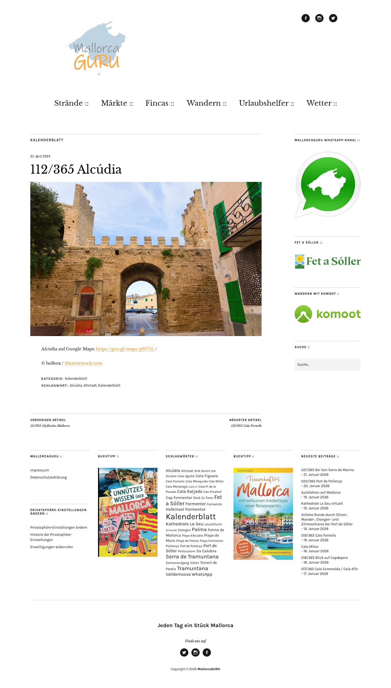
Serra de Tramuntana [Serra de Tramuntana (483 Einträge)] (192, 556)
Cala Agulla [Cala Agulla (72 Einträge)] (186, 476)
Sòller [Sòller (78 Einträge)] (194, 563)
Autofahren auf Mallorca (321, 492)
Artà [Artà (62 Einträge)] (197, 471)
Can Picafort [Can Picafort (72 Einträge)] (212, 492)
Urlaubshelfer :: (266, 103)
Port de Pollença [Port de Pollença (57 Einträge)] (191, 546)
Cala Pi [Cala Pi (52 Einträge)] (193, 486)
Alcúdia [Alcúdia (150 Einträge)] (173, 470)
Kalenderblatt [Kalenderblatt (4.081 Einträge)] (191, 516)
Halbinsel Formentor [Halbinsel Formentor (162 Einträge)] (185, 509)
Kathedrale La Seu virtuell (322, 503)
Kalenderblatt (47, 140)
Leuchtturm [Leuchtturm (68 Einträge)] (213, 524)
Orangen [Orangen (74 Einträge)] (184, 530)
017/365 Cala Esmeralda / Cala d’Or (329, 569)
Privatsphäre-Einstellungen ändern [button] (58, 527)
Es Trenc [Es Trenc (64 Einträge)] (207, 498)
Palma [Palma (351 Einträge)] (199, 529)
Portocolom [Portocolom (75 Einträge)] (187, 551)
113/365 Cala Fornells (245, 423)
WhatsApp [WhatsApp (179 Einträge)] (202, 574)
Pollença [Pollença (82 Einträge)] (172, 546)
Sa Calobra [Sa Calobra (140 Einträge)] (206, 550)
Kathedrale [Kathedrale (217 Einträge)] (177, 523)
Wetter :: (321, 103)
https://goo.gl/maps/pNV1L (125, 348)
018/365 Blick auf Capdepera (324, 558)
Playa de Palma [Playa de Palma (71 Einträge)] (187, 541)
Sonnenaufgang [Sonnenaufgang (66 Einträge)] (177, 563)
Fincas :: (159, 103)
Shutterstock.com (83, 363)
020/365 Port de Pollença (321, 481)
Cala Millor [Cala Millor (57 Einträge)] (216, 481)
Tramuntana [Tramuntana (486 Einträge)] (192, 568)
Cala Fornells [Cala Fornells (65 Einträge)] (175, 481)
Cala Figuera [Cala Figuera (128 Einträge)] (207, 476)
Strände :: (71, 103)
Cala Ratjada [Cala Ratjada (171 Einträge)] (189, 491)
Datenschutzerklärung (48, 477)
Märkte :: (117, 103)
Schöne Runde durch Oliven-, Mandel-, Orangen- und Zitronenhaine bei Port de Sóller (327, 519)
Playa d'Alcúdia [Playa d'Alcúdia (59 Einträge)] (192, 535)
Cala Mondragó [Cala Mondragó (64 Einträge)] (177, 486)
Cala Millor (310, 547)
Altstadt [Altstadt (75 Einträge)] (187, 471)
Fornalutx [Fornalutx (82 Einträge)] (214, 504)
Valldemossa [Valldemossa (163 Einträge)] (178, 574)
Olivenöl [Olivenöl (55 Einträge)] (171, 530)
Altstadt (89, 385)
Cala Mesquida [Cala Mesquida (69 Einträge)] (197, 481)
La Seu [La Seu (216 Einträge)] (196, 523)
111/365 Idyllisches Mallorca (50, 423)
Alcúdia (76, 385)
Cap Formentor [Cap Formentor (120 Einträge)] (179, 497)
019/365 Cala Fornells (318, 535)
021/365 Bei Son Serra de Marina (327, 470)
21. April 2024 (40, 156)
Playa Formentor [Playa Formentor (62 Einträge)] (211, 541)
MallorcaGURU (209, 669)
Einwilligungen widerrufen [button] (51, 547)
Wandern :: (207, 103)
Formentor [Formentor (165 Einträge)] (196, 503)
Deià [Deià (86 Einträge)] (196, 498)
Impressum (39, 470)
